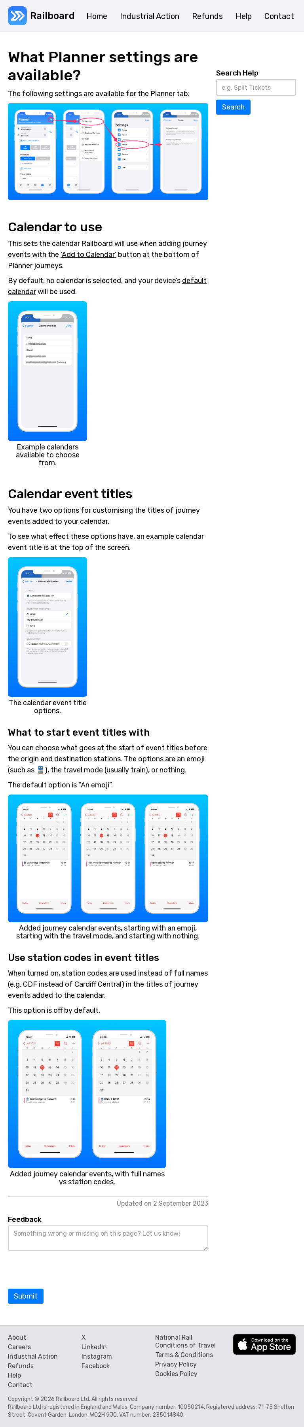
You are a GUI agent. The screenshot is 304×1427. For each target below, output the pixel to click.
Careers (19, 1347)
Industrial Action (33, 1356)
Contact (20, 1385)
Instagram (97, 1356)
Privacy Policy (176, 1364)
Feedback (25, 1219)
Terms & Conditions (184, 1355)
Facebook (96, 1366)
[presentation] (68, 1270)
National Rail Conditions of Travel (185, 1341)
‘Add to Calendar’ (88, 254)
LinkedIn (94, 1347)
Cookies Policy (176, 1374)
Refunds (21, 1366)
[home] (41, 15)
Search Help (237, 73)
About (17, 1337)
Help (14, 1375)
